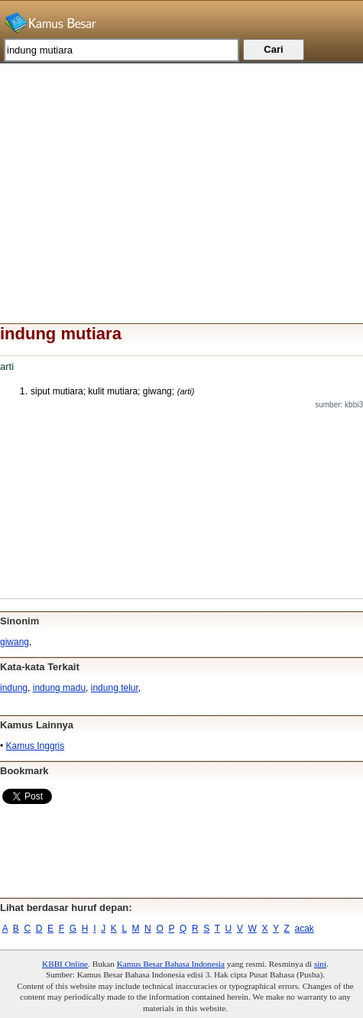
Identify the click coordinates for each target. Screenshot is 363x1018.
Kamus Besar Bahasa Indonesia (171, 963)
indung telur (114, 687)
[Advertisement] (181, 170)
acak (304, 928)
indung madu (59, 687)
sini (320, 963)
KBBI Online (65, 963)
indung (14, 687)
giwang (14, 642)
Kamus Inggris (35, 746)
